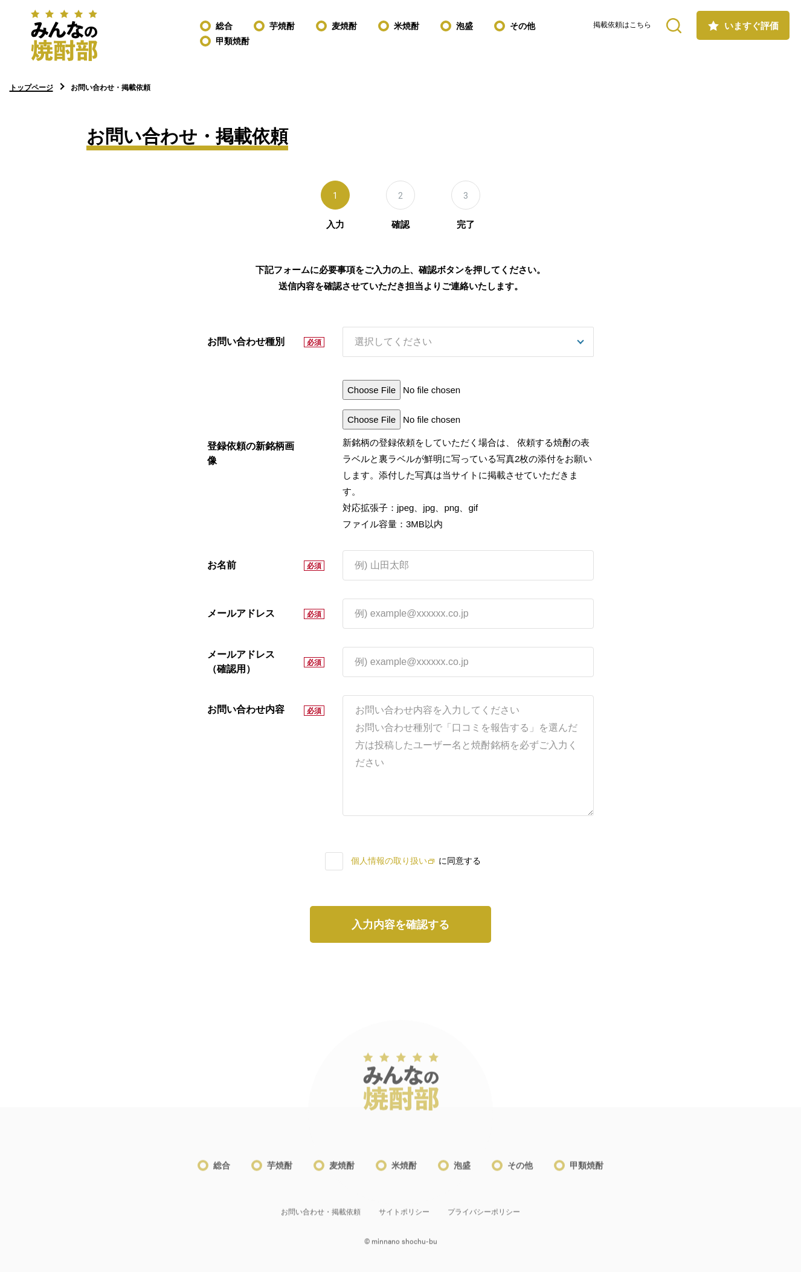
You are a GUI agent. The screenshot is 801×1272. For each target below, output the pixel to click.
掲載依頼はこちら (622, 25)
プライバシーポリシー (484, 1219)
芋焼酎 (282, 26)
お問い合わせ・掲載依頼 (321, 1219)
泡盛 (464, 26)
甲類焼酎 (232, 41)
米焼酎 (406, 26)
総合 (224, 26)
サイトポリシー (404, 1219)
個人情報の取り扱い (392, 861)
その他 (522, 26)
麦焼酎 (344, 26)
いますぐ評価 (751, 26)
